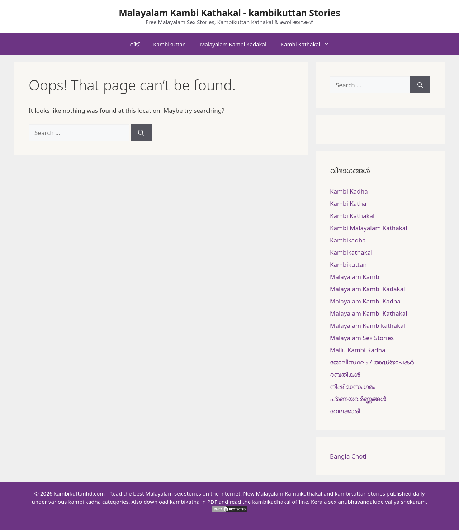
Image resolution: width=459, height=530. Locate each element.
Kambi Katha (348, 203)
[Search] (141, 132)
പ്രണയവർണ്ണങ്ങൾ (358, 399)
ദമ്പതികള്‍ (345, 374)
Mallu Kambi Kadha (357, 350)
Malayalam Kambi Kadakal (233, 44)
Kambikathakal (351, 252)
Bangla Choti (348, 456)
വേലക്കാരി (345, 411)
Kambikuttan (169, 44)
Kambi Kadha (349, 191)
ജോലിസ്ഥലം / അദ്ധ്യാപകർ (372, 362)
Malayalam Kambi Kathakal (368, 313)
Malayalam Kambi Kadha (365, 301)
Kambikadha (348, 240)
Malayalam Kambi (355, 277)
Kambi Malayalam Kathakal (368, 228)
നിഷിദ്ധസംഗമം (352, 386)
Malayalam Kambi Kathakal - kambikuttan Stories (229, 12)
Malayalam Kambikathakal (367, 325)
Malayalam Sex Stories (362, 338)
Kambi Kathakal (308, 44)
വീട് (134, 44)
